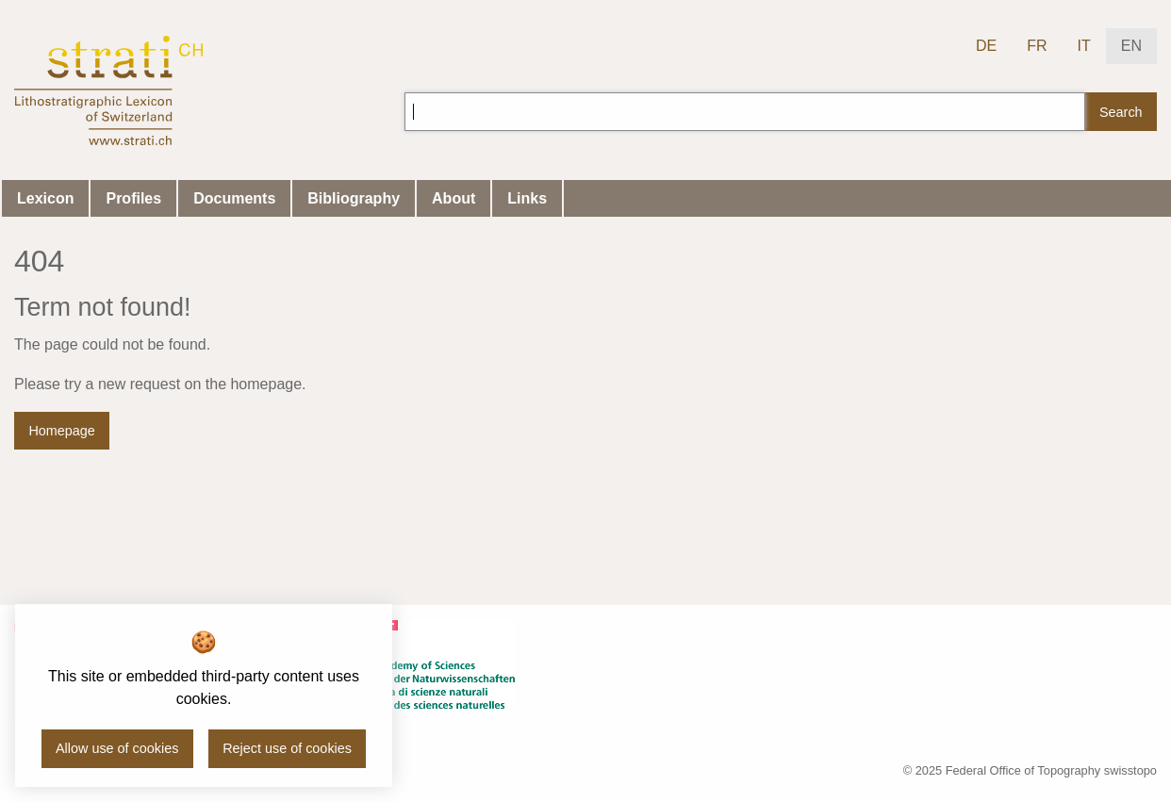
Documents (234, 198)
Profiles (133, 198)
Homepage (61, 430)
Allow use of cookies (117, 748)
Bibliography (353, 198)
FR (1037, 46)
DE (986, 46)
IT (1084, 46)
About (453, 198)
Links (527, 198)
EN (1131, 46)
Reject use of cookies (287, 748)
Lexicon (45, 198)
